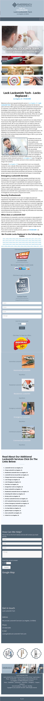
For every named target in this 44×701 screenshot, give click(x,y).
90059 (9, 246)
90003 (10, 239)
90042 (13, 244)
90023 (33, 240)
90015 (7, 240)
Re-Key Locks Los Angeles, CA (12, 496)
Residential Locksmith (22, 385)
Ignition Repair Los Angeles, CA (13, 510)
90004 (13, 239)
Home (5, 682)
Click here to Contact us (22, 249)
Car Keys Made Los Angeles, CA (13, 508)
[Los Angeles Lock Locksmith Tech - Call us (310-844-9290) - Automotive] (4, 59)
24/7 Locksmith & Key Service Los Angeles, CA (16, 501)
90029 (13, 242)
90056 (39, 244)
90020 (23, 240)
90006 (20, 239)
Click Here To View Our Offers (22, 335)
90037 (36, 242)
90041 (10, 244)
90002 (7, 239)
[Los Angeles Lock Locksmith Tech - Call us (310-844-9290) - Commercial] (26, 79)
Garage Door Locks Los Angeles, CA (14, 486)
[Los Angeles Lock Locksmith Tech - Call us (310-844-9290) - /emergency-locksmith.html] (11, 81)
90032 (20, 242)
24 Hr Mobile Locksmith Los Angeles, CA (15, 505)
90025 (39, 240)
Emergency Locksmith (22, 408)
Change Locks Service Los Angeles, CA (14, 477)
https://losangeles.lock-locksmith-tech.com (28, 679)
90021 (26, 240)
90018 (17, 240)
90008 (26, 239)
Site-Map (30, 686)
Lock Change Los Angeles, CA (12, 479)
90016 (10, 240)
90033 (23, 242)
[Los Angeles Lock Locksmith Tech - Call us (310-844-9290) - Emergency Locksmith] (22, 418)
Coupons (37, 682)
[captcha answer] (23, 324)
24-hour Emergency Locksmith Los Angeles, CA (17, 503)
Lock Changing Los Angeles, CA (13, 482)
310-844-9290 (22, 10)
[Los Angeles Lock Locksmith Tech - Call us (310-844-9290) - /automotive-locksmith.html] (22, 60)
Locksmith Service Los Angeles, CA (14, 467)
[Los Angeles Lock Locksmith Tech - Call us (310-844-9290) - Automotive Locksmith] (22, 371)
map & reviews (36, 677)
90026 (4, 242)
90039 (4, 244)
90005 (17, 239)
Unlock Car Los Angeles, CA (12, 515)
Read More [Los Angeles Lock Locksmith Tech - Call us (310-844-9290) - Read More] (22, 374)
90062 (15, 246)
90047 (30, 244)
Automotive (24, 682)
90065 (25, 246)
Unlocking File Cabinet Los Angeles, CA (15, 494)
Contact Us (22, 684)
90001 (4, 239)
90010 (30, 239)
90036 (33, 242)
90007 (23, 239)
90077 (41, 246)
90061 (12, 246)
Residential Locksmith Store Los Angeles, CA (16, 472)
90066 (28, 246)
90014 (4, 240)
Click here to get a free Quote (22, 275)
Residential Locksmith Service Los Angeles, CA (17, 491)
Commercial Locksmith (22, 431)
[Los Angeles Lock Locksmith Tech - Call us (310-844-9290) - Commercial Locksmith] (22, 441)
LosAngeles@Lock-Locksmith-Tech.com (14, 634)
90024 (36, 240)
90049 (36, 244)
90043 (17, 244)
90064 (22, 246)
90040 (7, 244)
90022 (30, 240)
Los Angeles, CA (17, 99)
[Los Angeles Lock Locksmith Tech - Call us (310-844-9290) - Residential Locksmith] (22, 394)
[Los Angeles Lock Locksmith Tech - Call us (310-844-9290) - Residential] (4, 69)
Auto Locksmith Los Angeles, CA (13, 513)
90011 (33, 239)
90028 (10, 242)
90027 (7, 242)
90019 (20, 240)
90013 (39, 239)
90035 (30, 242)
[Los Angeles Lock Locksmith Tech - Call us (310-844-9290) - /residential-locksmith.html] (22, 70)
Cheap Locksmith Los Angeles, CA (13, 470)
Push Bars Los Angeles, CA (11, 484)
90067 (31, 246)
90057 (2, 246)
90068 (35, 246)
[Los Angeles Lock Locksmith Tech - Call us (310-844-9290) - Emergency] (4, 79)
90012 (36, 239)
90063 (18, 246)
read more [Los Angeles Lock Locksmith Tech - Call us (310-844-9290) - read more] (4, 61)
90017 (13, 240)
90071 (38, 246)
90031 (17, 242)
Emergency (31, 682)
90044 (20, 244)
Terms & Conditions (16, 686)
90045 (23, 244)
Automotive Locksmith (22, 361)
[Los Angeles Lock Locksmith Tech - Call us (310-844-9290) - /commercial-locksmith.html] (33, 81)
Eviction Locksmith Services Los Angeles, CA (16, 498)
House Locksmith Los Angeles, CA (13, 489)
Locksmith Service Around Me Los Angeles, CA (17, 475)
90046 (26, 244)
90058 (5, 246)
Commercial (17, 682)
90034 (26, 242)
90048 (33, 244)
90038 (39, 242)
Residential (10, 682)
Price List (24, 686)
